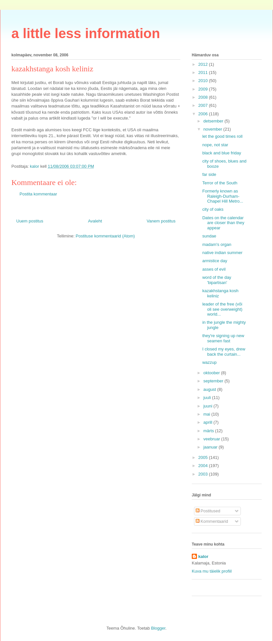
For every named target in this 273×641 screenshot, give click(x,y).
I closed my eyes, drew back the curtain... (223, 352)
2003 (203, 474)
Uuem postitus (29, 221)
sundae (209, 236)
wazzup (209, 362)
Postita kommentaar (38, 194)
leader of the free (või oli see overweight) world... (222, 309)
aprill (208, 422)
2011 (203, 72)
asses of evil (214, 269)
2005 (203, 457)
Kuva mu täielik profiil (212, 571)
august (210, 389)
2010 (203, 80)
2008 (203, 97)
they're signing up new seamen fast (223, 338)
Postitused (208, 510)
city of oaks (212, 209)
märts (209, 430)
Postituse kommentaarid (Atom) (105, 236)
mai (207, 414)
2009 (203, 89)
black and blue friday (221, 152)
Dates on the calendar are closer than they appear (223, 222)
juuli (207, 397)
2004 (203, 465)
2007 (203, 105)
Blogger (158, 628)
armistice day (214, 260)
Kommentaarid (212, 521)
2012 (203, 64)
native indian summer (222, 252)
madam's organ (216, 244)
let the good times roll (222, 136)
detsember (214, 121)
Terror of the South (219, 182)
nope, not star (215, 144)
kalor (203, 556)
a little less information (85, 33)
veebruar (212, 438)
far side (209, 174)
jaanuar (211, 447)
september (214, 380)
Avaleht (95, 221)
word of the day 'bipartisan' (216, 280)
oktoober (212, 372)
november (213, 129)
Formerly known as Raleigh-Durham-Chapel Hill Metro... (222, 196)
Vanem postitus (161, 221)
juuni (208, 406)
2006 (203, 113)
